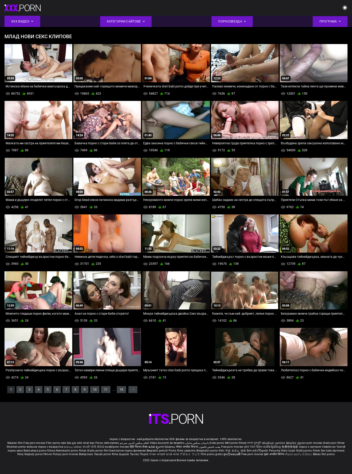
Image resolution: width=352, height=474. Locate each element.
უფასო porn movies (310, 443)
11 (106, 389)
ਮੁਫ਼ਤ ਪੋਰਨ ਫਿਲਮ (254, 446)
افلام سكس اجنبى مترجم (134, 443)
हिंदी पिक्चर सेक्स (138, 446)
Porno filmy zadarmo (182, 450)
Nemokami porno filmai (71, 450)
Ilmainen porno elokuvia (22, 446)
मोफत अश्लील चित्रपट (187, 446)
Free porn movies (34, 443)
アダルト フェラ (190, 454)
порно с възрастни (50, 446)
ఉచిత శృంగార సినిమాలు (162, 446)
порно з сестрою (310, 446)
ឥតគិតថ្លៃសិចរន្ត (272, 446)
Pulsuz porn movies (66, 454)
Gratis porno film (98, 450)
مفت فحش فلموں (210, 446)
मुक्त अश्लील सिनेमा (274, 454)
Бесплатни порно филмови (127, 450)
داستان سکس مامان (197, 443)
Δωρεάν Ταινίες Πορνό (134, 454)
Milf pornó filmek (235, 443)
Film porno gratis (212, 454)
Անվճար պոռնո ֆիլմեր (279, 443)
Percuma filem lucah (282, 450)
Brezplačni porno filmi (210, 450)
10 (95, 389)
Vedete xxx (329, 446)
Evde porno (217, 443)
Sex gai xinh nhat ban (81, 443)
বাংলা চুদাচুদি (254, 443)
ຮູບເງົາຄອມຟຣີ (232, 454)
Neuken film (15, 443)
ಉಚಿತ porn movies (117, 446)
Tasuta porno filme (106, 454)
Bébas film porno (324, 454)
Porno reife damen (107, 443)
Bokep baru (86, 454)
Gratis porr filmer (334, 443)
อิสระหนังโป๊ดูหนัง (258, 450)
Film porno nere (56, 443)
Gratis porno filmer (308, 450)
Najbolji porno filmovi (38, 454)
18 (121, 389)
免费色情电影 (290, 446)
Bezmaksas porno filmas (40, 450)
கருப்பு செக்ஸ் (73, 446)
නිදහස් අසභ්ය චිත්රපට (299, 454)
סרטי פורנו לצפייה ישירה (164, 454)
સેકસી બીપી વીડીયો (93, 446)
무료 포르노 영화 (236, 450)
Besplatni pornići (158, 450)
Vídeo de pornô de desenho (167, 443)
